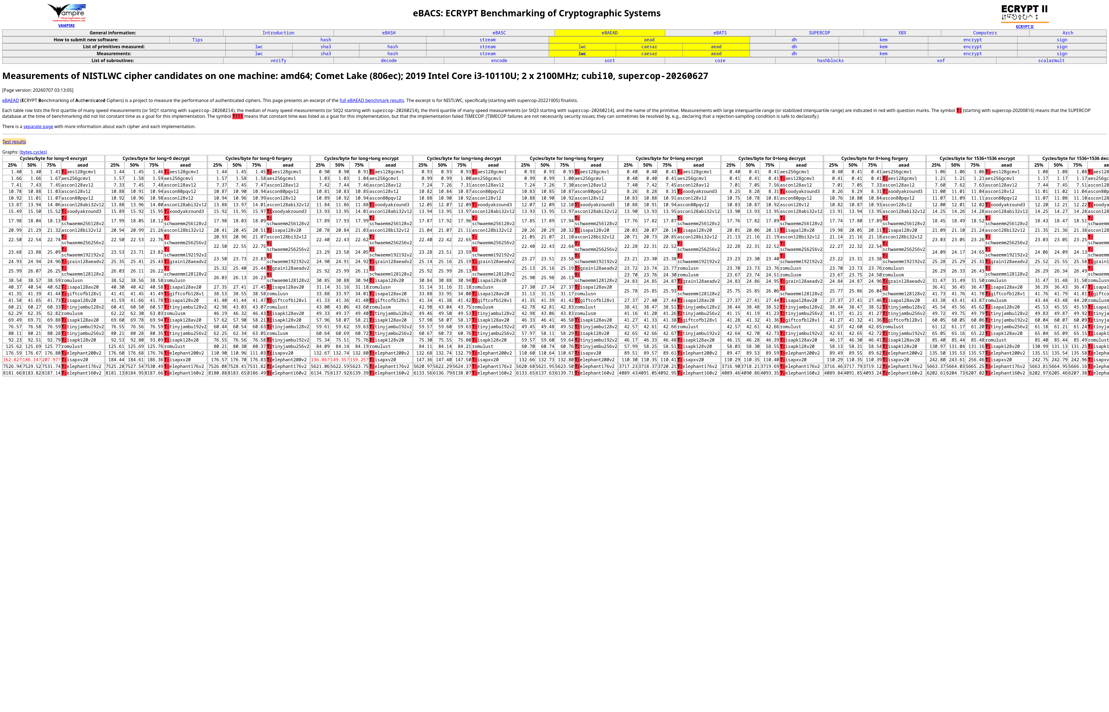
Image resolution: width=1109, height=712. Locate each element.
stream (488, 40)
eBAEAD (610, 33)
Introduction (278, 33)
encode (499, 60)
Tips (197, 40)
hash (326, 40)
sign (1062, 40)
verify (278, 60)
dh (794, 40)
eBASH (389, 33)
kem (883, 40)
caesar (649, 47)
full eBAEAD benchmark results (372, 100)
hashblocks (830, 60)
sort (609, 60)
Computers (985, 33)
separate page (38, 126)
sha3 (326, 47)
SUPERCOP (819, 33)
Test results (14, 142)
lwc (259, 47)
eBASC (499, 33)
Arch (1068, 33)
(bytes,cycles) (33, 152)
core (720, 60)
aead (649, 40)
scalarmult (1051, 60)
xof (941, 60)
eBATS (720, 33)
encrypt (972, 40)
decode (389, 60)
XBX (902, 33)
